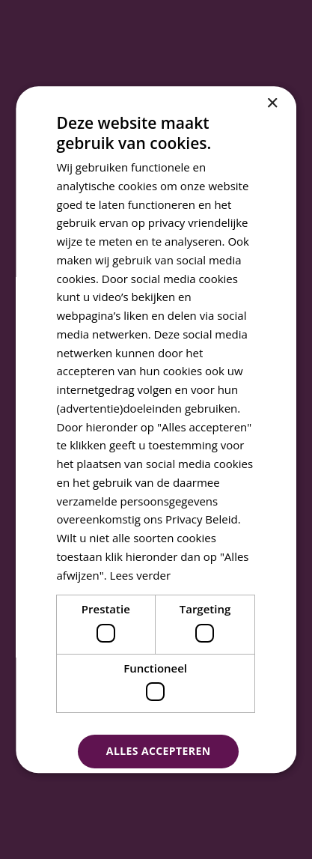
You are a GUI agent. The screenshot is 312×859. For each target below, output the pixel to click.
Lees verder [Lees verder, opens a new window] (140, 575)
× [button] (272, 103)
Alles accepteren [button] (158, 751)
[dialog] (156, 429)
